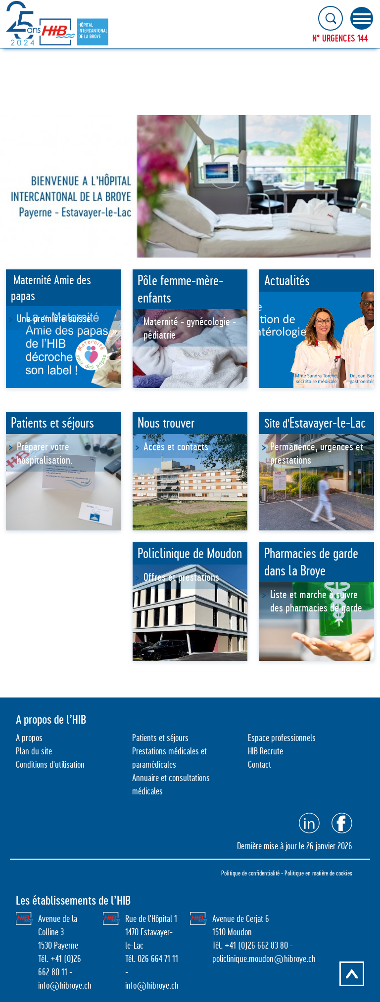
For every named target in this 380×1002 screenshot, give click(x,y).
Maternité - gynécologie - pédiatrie (189, 328)
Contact (259, 764)
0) (244, 945)
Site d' (315, 423)
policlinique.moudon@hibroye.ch (264, 958)
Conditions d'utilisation (50, 764)
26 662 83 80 (268, 945)
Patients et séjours (160, 737)
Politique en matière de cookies (318, 873)
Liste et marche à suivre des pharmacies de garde (317, 600)
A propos (29, 737)
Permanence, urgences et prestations (316, 453)
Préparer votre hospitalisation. (45, 453)
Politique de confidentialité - (253, 873)
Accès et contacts (175, 446)
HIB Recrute (265, 751)
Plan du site (34, 751)
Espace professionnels (282, 737)
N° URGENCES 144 (340, 38)
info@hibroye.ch (65, 985)
